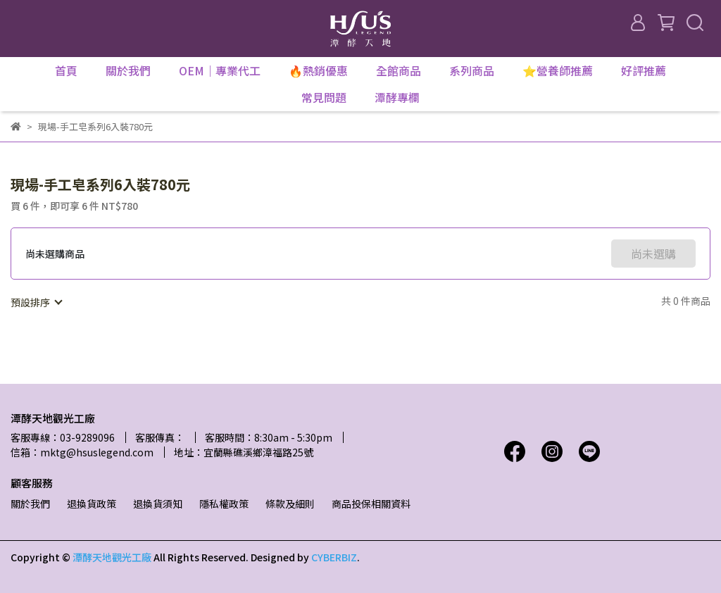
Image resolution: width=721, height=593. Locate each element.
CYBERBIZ (334, 557)
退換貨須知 (157, 504)
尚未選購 (653, 253)
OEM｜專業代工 (220, 70)
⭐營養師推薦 (557, 70)
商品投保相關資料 (371, 504)
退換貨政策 (91, 504)
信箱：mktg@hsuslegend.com (82, 452)
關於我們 (30, 504)
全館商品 (398, 70)
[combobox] (36, 302)
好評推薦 (643, 70)
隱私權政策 (224, 504)
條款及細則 (290, 504)
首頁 (66, 70)
